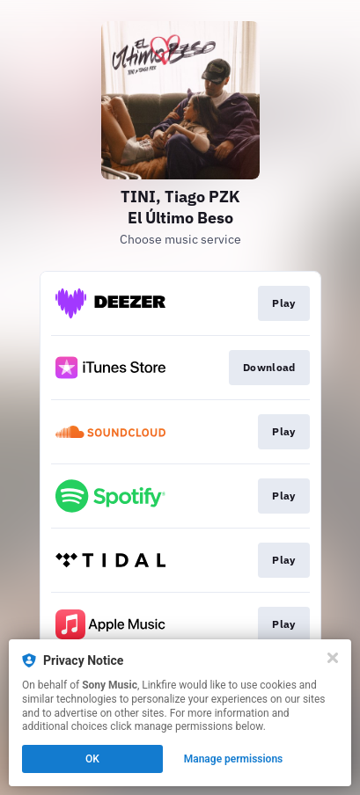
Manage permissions (233, 759)
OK (92, 759)
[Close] (333, 658)
